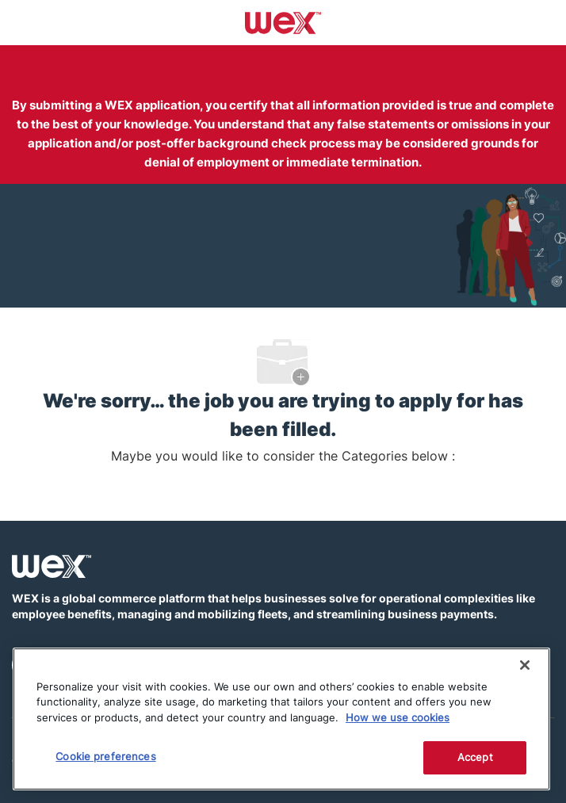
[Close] (524, 665)
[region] (281, 719)
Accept (475, 757)
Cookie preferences (105, 756)
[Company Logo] (283, 21)
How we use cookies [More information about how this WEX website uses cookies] (397, 717)
